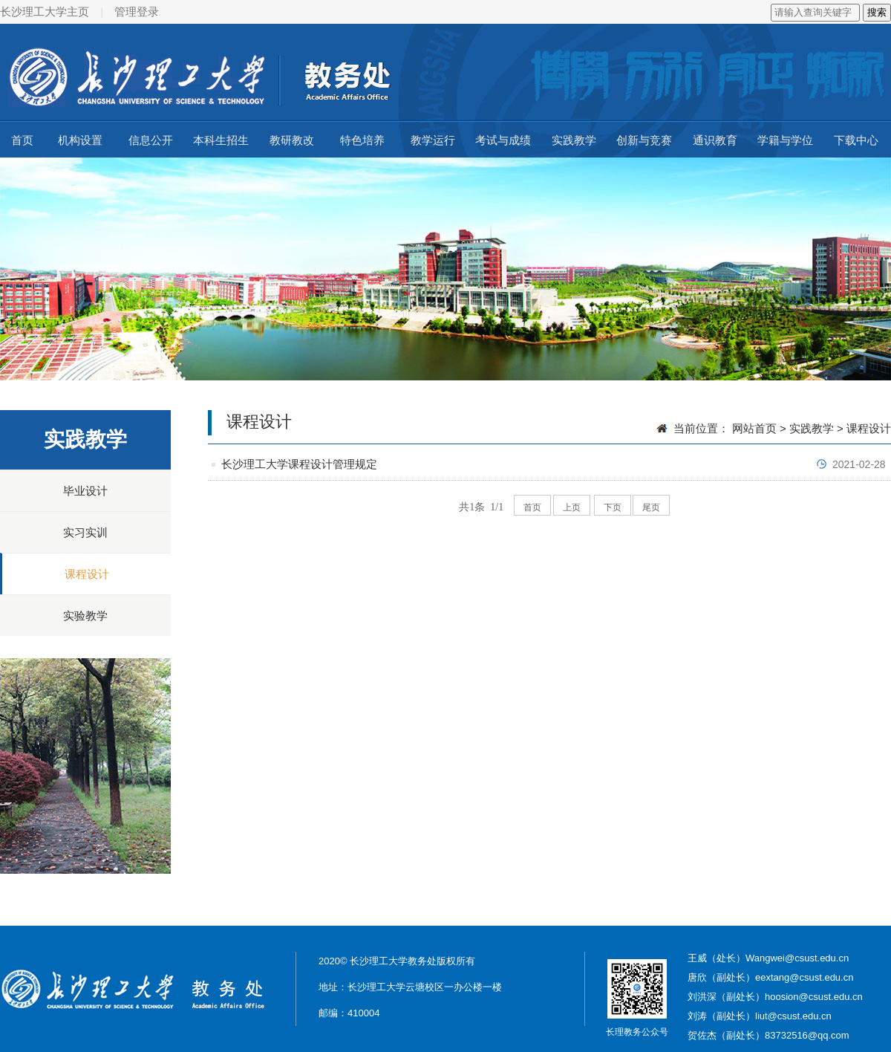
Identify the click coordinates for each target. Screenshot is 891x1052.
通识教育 (715, 140)
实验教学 (85, 615)
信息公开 (150, 140)
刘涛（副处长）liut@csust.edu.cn (760, 1016)
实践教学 (574, 140)
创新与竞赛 (644, 140)
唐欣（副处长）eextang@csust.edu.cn (770, 977)
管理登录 (136, 11)
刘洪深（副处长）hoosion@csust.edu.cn (775, 996)
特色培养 (362, 140)
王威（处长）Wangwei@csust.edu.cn (768, 958)
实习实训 (85, 532)
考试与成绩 (503, 140)
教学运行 (433, 140)
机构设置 (80, 140)
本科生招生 (221, 140)
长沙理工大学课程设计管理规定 (299, 464)
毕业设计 (85, 490)
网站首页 (754, 428)
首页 (22, 140)
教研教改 (292, 140)
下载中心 (856, 140)
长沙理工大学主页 (44, 11)
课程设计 (87, 574)
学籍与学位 (785, 140)
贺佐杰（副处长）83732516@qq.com (768, 1035)
